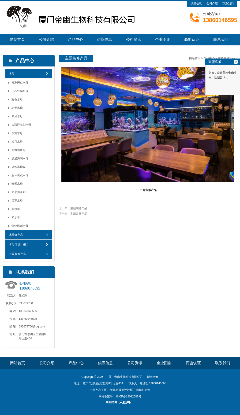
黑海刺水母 (18, 150)
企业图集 (162, 39)
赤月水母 (17, 116)
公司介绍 (212, 3)
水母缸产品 (16, 234)
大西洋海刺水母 (21, 124)
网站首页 (17, 39)
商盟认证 (191, 39)
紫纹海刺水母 (19, 226)
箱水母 (15, 209)
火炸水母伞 (18, 167)
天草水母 (17, 200)
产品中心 (75, 39)
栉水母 (15, 217)
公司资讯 (133, 39)
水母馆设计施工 (19, 244)
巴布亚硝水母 (19, 91)
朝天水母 (17, 108)
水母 (12, 73)
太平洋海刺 (18, 192)
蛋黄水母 (17, 133)
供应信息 (196, 3)
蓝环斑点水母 (19, 175)
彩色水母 (17, 99)
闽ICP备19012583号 (128, 396)
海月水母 (17, 141)
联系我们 (228, 3)
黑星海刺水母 (19, 158)
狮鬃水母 (17, 183)
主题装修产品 (17, 254)
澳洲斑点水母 (19, 82)
